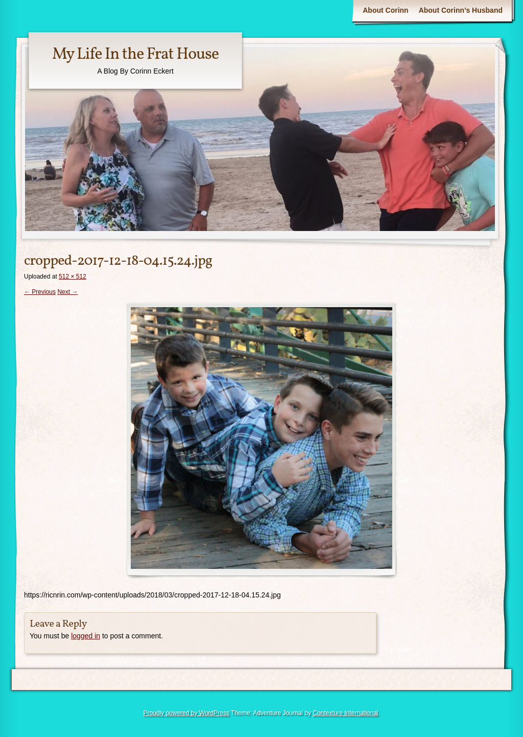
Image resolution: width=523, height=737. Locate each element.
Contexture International (345, 713)
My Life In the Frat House (135, 54)
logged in (85, 636)
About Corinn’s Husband (461, 10)
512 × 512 (72, 276)
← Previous (40, 291)
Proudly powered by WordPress (186, 713)
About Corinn (385, 10)
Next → (67, 291)
